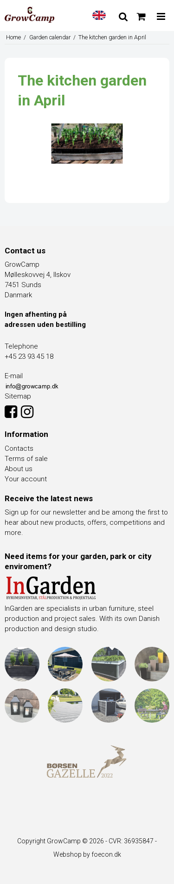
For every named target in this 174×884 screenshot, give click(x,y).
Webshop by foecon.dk (87, 854)
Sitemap (18, 396)
